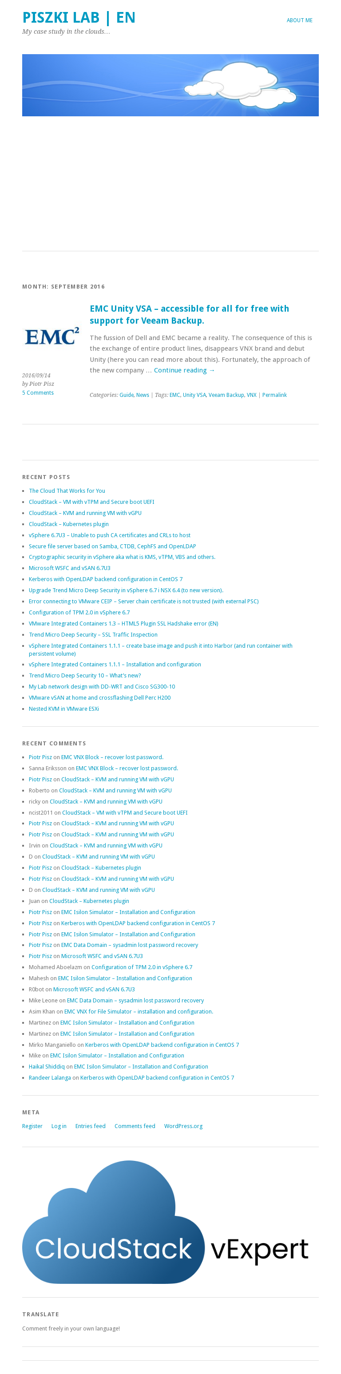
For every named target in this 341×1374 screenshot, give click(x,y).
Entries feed (90, 1126)
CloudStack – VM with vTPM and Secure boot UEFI (92, 502)
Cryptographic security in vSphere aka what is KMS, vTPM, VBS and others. (122, 557)
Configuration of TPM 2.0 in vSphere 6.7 (79, 612)
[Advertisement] (170, 184)
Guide (126, 395)
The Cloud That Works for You (67, 490)
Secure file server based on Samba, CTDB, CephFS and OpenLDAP (112, 546)
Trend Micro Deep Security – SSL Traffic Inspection (93, 634)
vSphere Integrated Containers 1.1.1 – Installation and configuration (115, 664)
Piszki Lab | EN (79, 17)
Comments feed (135, 1126)
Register (32, 1126)
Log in (59, 1126)
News (142, 395)
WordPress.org (183, 1126)
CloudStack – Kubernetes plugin (69, 524)
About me (300, 20)
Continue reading (184, 370)
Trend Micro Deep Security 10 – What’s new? (85, 675)
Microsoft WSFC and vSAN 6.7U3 (70, 568)
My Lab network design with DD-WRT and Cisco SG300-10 (102, 686)
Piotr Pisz (40, 757)
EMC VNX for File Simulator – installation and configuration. (138, 1011)
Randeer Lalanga (50, 1077)
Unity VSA (194, 395)
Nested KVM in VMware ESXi (64, 708)
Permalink (274, 395)
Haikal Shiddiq (47, 1066)
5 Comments (38, 393)
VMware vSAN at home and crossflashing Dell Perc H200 (99, 697)
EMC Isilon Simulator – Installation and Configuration (128, 912)
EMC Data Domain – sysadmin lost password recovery (129, 945)
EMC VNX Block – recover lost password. (112, 757)
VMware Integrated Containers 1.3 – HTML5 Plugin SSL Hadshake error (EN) (123, 623)
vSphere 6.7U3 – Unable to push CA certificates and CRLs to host (109, 535)
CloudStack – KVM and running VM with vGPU (85, 513)
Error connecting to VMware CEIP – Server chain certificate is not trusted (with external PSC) (144, 601)
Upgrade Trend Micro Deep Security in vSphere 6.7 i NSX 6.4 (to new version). (126, 590)
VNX (252, 395)
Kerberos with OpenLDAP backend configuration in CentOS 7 (105, 579)
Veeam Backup (226, 395)
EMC (175, 395)
